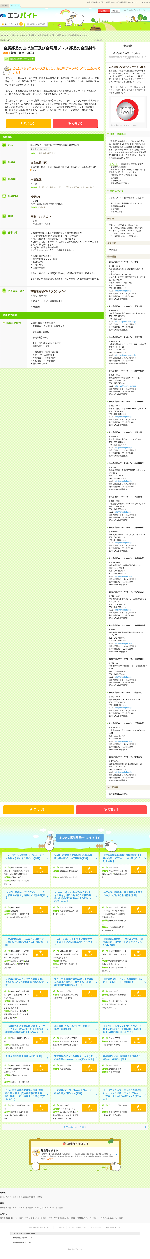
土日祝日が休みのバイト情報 (111, 1218)
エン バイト (15, 6)
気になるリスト (14, 24)
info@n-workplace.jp (123, 291)
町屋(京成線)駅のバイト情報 (30, 1197)
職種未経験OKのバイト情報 (11, 1218)
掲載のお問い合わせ (113, 1227)
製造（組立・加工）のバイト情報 (49, 1208)
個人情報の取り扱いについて (40, 1227)
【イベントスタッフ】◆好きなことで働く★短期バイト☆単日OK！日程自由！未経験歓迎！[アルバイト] (122, 1029)
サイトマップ (145, 10)
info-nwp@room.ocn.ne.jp (125, 322)
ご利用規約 (60, 1227)
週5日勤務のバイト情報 (87, 1218)
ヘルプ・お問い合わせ (130, 10)
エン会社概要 (96, 1227)
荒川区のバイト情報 (8, 1197)
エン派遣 (5, 6)
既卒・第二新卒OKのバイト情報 (62, 1218)
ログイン (115, 11)
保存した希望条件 (38, 24)
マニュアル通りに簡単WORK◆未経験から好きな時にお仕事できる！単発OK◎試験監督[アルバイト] (74, 982)
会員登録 (104, 11)
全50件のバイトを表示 (75, 1127)
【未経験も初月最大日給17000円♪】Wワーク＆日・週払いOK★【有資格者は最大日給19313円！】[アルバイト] (25, 1029)
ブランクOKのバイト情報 (35, 1218)
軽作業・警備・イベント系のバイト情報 (16, 1208)
